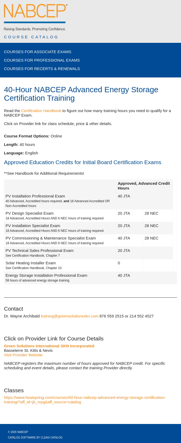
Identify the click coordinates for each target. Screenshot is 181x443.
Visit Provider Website (23, 355)
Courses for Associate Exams (37, 51)
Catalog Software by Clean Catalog (35, 437)
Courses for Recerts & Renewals (42, 68)
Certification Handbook (41, 110)
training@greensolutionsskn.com (70, 316)
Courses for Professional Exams (42, 60)
